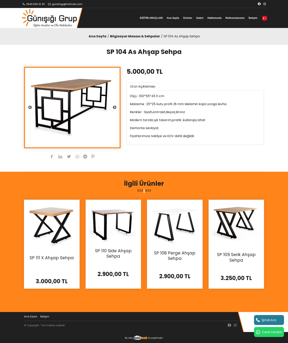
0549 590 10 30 (33, 4)
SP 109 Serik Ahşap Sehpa (236, 257)
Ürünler (187, 17)
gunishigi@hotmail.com (65, 4)
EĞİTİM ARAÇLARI (151, 17)
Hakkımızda (214, 17)
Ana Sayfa (173, 17)
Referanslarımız (235, 17)
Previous (30, 108)
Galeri (199, 17)
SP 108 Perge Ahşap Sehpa (174, 255)
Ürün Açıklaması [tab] (142, 86)
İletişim (253, 17)
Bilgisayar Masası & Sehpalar (135, 36)
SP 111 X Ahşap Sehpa (52, 258)
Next (115, 108)
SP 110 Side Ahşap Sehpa (113, 253)
